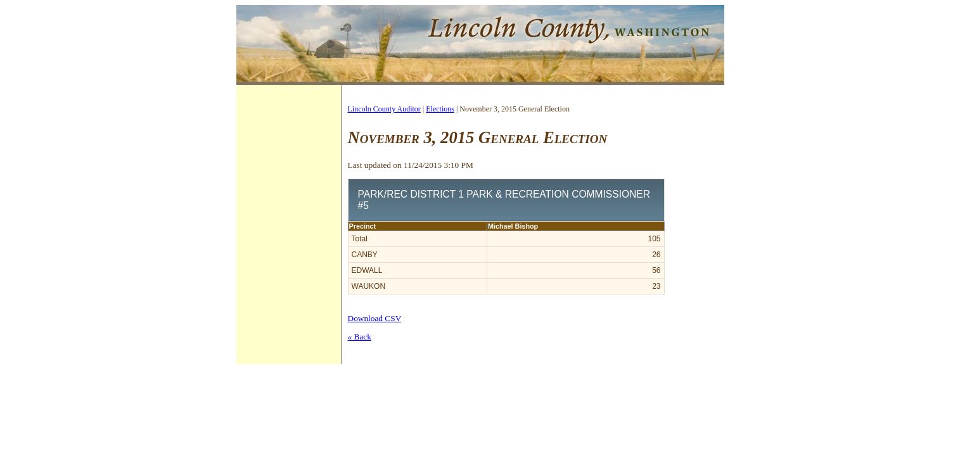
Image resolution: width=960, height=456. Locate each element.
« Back (359, 336)
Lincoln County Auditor (384, 108)
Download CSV (375, 318)
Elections (440, 108)
